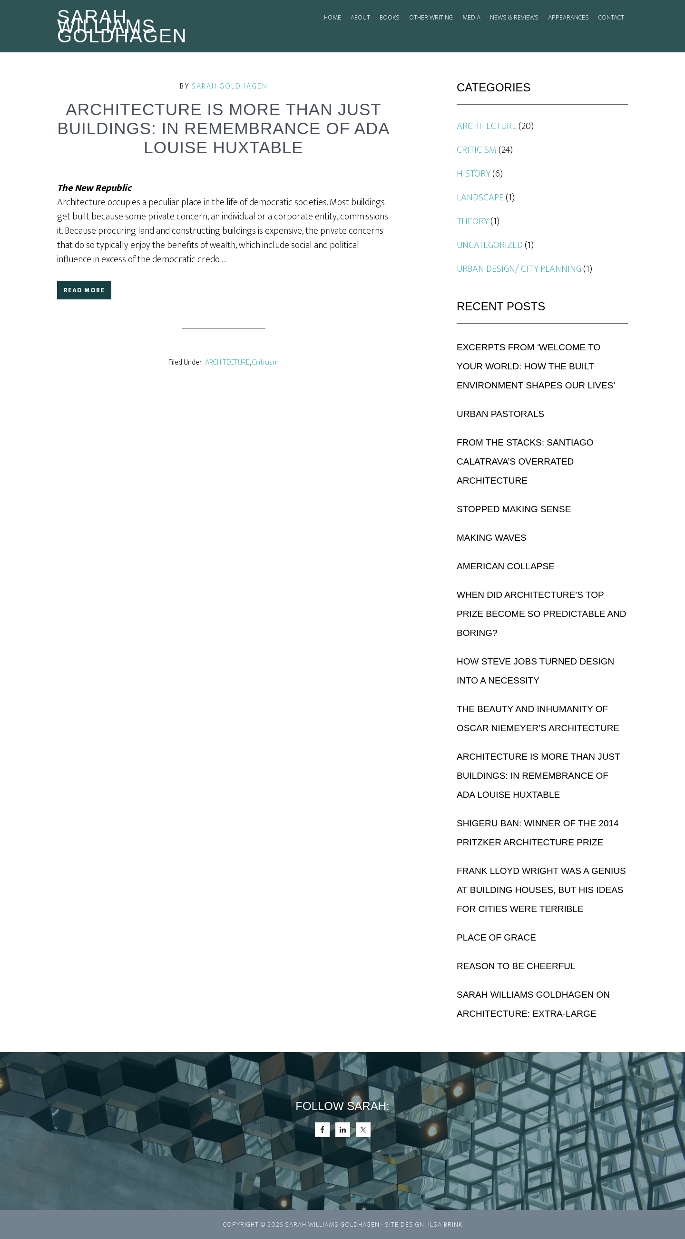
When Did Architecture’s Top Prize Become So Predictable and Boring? (541, 614)
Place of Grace (496, 937)
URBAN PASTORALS (500, 414)
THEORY (473, 221)
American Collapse (506, 566)
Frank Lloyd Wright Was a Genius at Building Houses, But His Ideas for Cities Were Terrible (541, 890)
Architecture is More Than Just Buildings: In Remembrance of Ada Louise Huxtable (538, 776)
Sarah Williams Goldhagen (122, 26)
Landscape (480, 197)
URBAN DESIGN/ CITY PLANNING (519, 269)
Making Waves (492, 538)
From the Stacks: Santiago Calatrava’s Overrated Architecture (525, 461)
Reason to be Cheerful (516, 966)
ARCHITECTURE (227, 362)
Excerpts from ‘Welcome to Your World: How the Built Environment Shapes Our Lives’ (536, 366)
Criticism (265, 362)
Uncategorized (490, 245)
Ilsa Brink (445, 1224)
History (473, 174)
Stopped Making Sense (514, 509)
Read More (84, 290)
